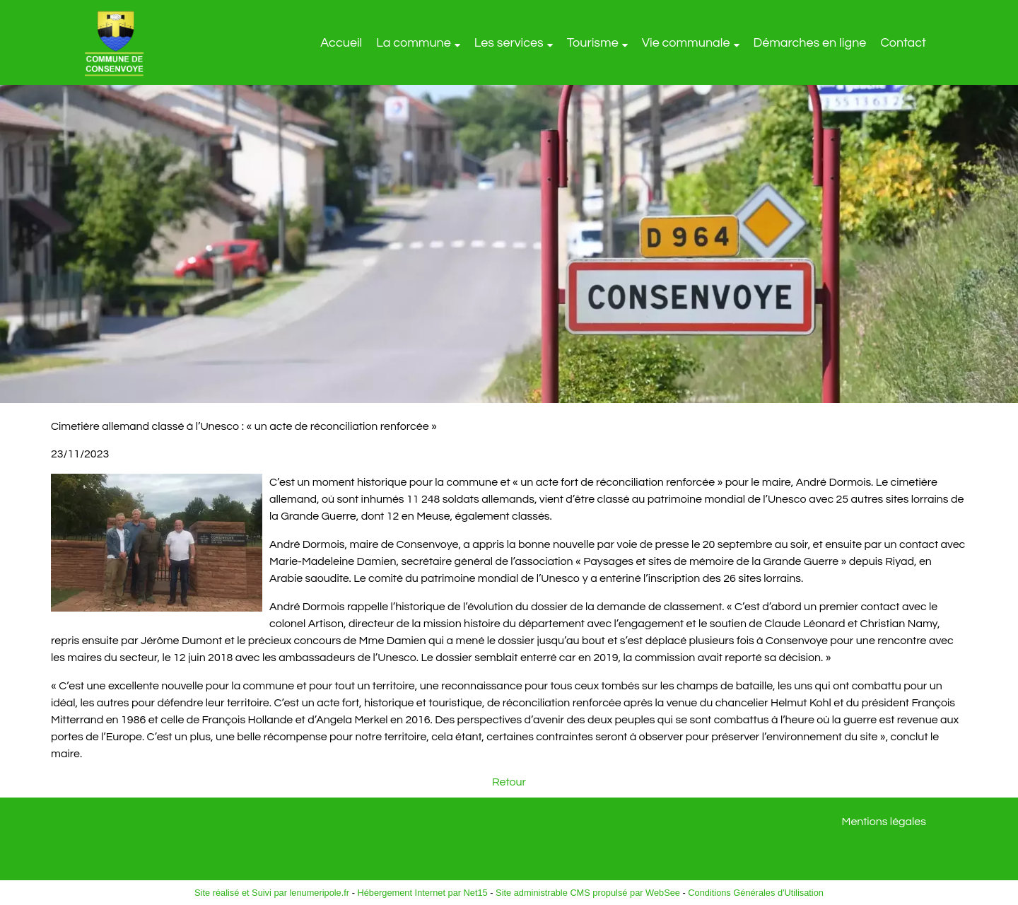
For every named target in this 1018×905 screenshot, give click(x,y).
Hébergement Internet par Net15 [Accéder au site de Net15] (422, 892)
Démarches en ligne (810, 42)
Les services (509, 42)
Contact (903, 42)
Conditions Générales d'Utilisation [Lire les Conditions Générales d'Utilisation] (756, 892)
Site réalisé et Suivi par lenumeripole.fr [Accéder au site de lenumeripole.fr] (271, 892)
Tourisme (593, 42)
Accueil (341, 42)
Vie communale (686, 42)
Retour (509, 782)
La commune (413, 42)
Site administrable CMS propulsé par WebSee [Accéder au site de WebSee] (588, 892)
